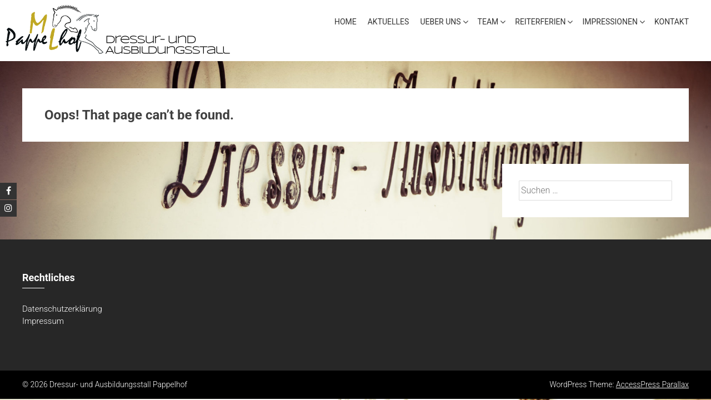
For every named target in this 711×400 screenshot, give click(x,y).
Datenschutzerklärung (62, 309)
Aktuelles (388, 21)
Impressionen (609, 21)
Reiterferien (540, 21)
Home (345, 21)
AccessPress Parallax (652, 385)
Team (488, 21)
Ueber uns (440, 21)
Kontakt (671, 21)
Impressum (43, 322)
